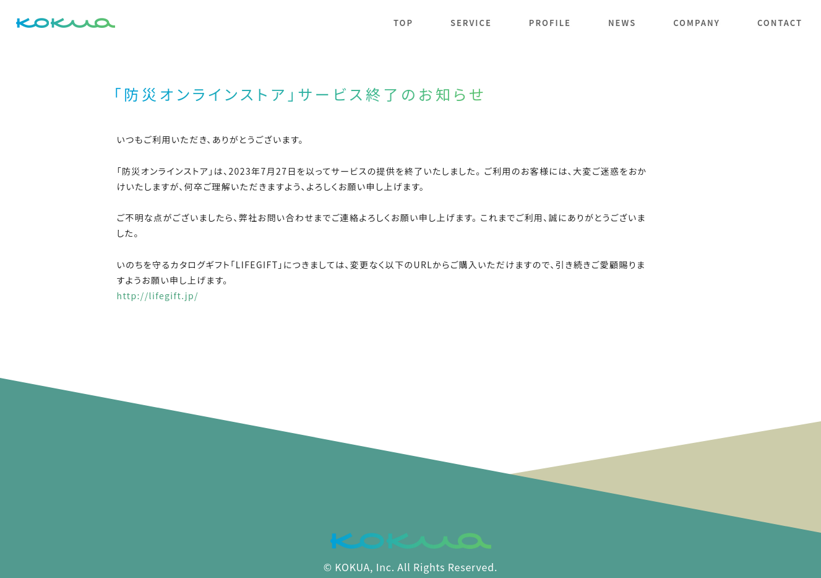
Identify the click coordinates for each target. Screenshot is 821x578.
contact (779, 23)
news (622, 23)
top (403, 23)
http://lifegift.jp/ (158, 295)
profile (550, 23)
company (696, 23)
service (471, 23)
